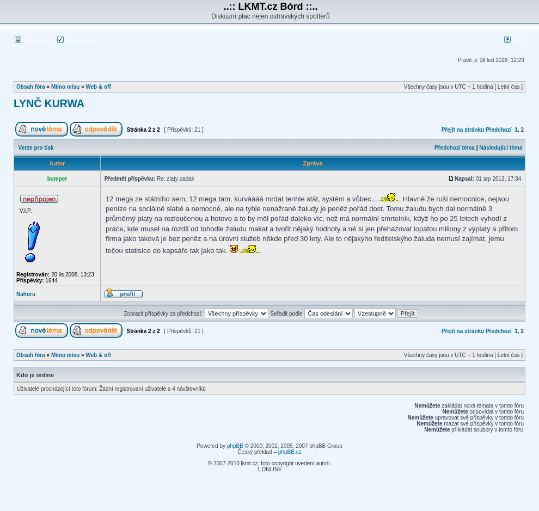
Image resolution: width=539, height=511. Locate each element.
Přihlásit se (33, 41)
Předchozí (499, 130)
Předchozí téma (454, 148)
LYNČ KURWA (49, 103)
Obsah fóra (30, 87)
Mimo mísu (65, 87)
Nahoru (25, 294)
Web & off (98, 87)
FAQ (514, 41)
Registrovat (76, 41)
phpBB (235, 446)
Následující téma (500, 148)
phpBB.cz (290, 452)
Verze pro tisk (36, 148)
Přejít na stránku (463, 130)
